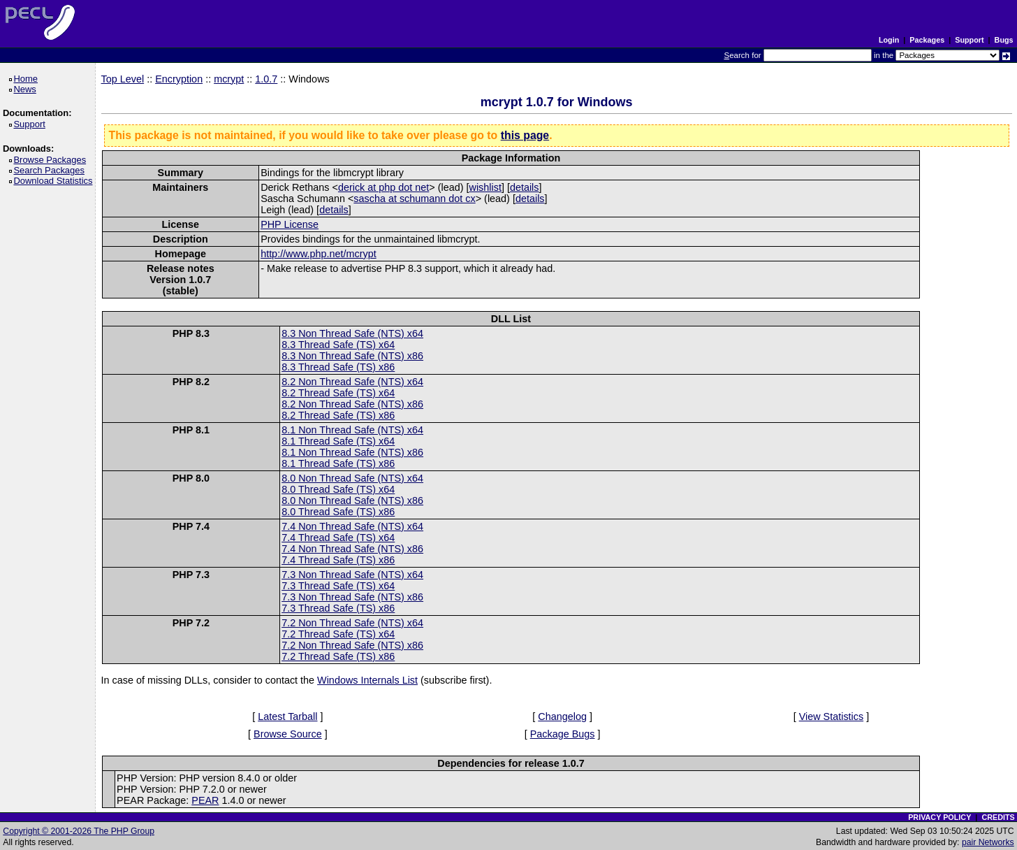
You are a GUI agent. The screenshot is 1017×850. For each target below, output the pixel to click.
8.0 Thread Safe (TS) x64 (338, 489)
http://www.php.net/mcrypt (318, 253)
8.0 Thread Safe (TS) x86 (338, 511)
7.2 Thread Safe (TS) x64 (338, 634)
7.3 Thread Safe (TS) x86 (338, 608)
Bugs (1004, 40)
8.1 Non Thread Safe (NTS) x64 (352, 429)
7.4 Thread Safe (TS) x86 (338, 560)
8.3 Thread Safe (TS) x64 (338, 344)
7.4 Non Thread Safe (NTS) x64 (352, 526)
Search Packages (51, 170)
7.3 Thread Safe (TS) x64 (338, 585)
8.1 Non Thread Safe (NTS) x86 (352, 452)
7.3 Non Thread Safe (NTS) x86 (352, 597)
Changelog (562, 716)
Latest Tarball (287, 716)
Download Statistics (55, 180)
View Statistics (831, 716)
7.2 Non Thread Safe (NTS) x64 (352, 622)
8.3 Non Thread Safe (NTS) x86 (352, 355)
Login (889, 40)
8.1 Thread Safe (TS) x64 (338, 441)
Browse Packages (52, 159)
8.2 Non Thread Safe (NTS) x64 (352, 381)
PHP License (290, 224)
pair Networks (988, 842)
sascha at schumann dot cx (414, 198)
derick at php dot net (383, 187)
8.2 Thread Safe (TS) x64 (338, 392)
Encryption (179, 79)
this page (525, 135)
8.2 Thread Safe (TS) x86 (338, 415)
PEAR (205, 800)
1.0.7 (266, 79)
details (524, 187)
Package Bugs (562, 734)
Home (27, 78)
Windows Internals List (367, 680)
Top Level (123, 79)
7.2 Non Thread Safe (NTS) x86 (352, 645)
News (26, 89)
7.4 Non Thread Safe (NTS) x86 (352, 548)
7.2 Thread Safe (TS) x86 (338, 656)
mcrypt (229, 79)
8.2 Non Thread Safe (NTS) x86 (352, 404)
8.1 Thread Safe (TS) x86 (338, 463)
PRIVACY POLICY (939, 817)
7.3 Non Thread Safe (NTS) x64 (352, 574)
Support (969, 40)
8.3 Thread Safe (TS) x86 (338, 367)
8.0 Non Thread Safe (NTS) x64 (352, 478)
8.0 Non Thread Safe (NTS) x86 (352, 500)
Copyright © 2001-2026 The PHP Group (78, 831)
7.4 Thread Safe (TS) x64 (338, 537)
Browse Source (288, 734)
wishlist (485, 187)
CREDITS (997, 817)
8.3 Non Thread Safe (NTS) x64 (352, 333)
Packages (926, 40)
